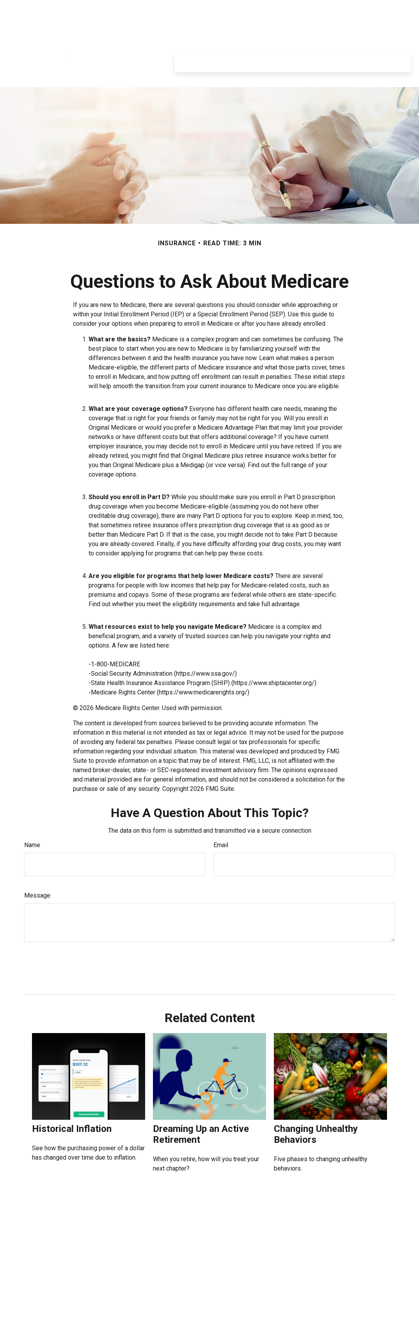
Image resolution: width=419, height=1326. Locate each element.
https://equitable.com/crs (374, 1302)
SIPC (175, 1253)
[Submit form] (42, 941)
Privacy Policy (331, 8)
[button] (186, 39)
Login (398, 8)
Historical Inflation (72, 1105)
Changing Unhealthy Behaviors (316, 1111)
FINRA (159, 1253)
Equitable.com (284, 8)
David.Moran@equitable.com (51, 1322)
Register (369, 8)
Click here (126, 1318)
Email (220, 821)
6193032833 (48, 1249)
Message (37, 872)
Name (32, 821)
